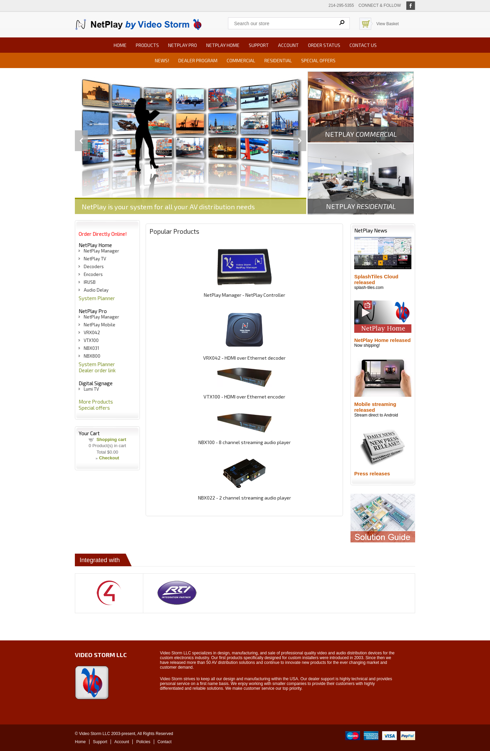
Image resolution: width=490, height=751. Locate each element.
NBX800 (92, 356)
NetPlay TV (95, 258)
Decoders (94, 266)
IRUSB (90, 282)
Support (259, 45)
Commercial (241, 60)
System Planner (97, 298)
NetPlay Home (223, 45)
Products (147, 45)
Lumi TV (91, 389)
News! (162, 60)
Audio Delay (96, 290)
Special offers (318, 60)
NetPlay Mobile (99, 324)
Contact (165, 741)
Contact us (363, 45)
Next (299, 140)
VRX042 (92, 332)
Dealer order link (97, 370)
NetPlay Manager (101, 251)
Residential (278, 60)
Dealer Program (197, 60)
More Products (96, 401)
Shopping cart (111, 439)
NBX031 (91, 348)
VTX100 (91, 340)
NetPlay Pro (182, 45)
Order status (324, 45)
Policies (143, 741)
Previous (81, 140)
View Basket (387, 23)
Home (120, 45)
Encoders (93, 274)
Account (288, 45)
